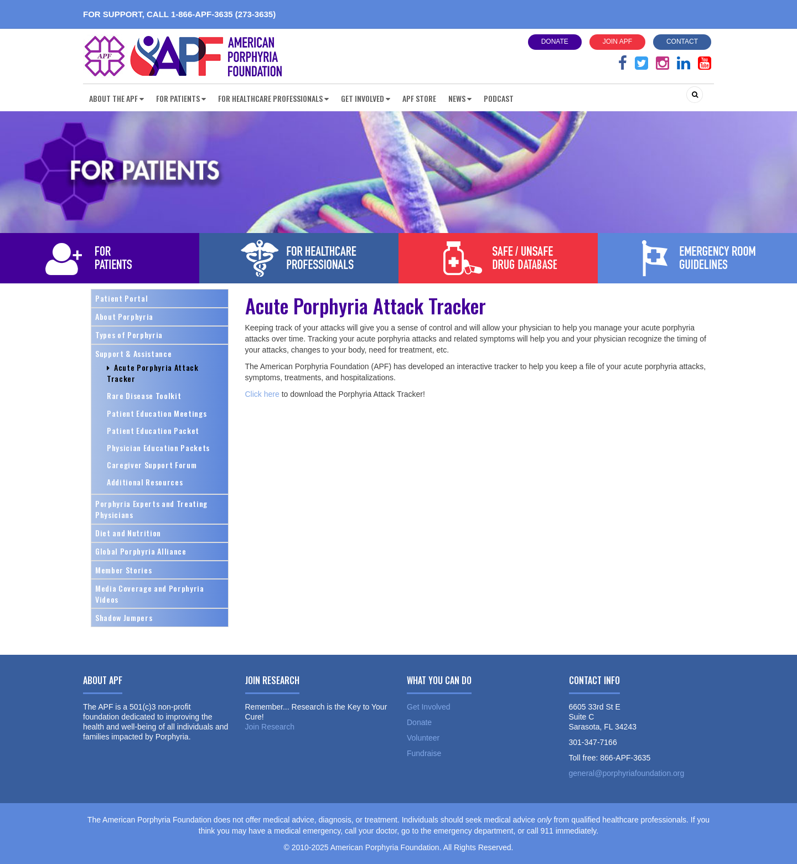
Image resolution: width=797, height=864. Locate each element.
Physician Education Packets (158, 447)
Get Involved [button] (365, 98)
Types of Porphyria (129, 334)
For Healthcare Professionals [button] (273, 98)
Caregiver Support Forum (151, 464)
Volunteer (423, 737)
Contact (682, 41)
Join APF (617, 41)
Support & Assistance (133, 353)
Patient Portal (121, 298)
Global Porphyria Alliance (141, 551)
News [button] (460, 98)
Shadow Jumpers (123, 617)
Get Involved (429, 706)
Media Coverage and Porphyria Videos (149, 593)
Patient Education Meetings (156, 413)
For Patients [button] (181, 98)
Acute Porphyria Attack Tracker (153, 372)
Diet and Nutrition (128, 533)
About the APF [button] (116, 98)
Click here (262, 394)
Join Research (270, 726)
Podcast (499, 98)
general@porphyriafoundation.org (627, 773)
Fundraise (424, 753)
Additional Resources (145, 482)
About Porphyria (124, 316)
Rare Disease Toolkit (144, 395)
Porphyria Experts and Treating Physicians (151, 509)
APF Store (419, 98)
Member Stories (123, 570)
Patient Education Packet (153, 430)
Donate (554, 41)
